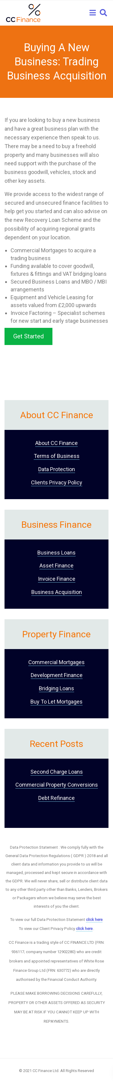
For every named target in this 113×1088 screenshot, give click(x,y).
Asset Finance (56, 565)
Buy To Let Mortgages (56, 701)
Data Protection (56, 469)
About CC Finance (56, 443)
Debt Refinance (56, 798)
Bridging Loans (56, 688)
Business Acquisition (56, 592)
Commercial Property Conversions (56, 785)
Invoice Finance (56, 579)
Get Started (28, 336)
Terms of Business (57, 456)
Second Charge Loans (56, 772)
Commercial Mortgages (56, 662)
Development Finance (57, 675)
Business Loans (56, 552)
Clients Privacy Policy (56, 482)
